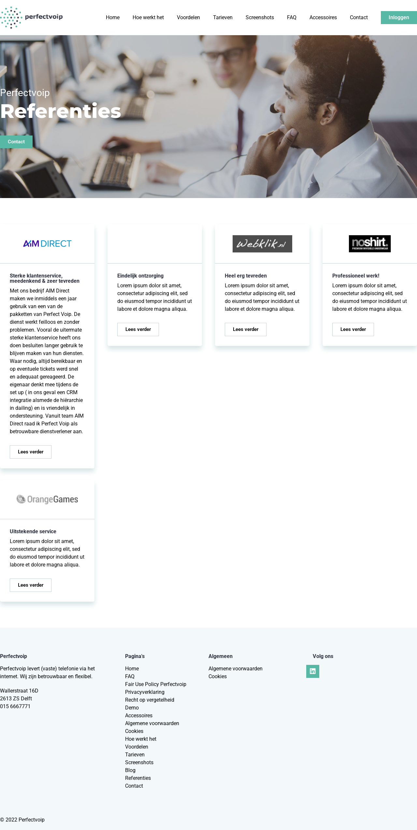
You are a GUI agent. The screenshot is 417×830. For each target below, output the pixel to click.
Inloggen (399, 17)
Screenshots (260, 17)
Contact (359, 17)
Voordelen (188, 17)
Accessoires (323, 17)
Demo (132, 708)
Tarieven (223, 17)
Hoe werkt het (148, 17)
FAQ (291, 17)
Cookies (134, 731)
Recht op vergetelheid (149, 700)
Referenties (138, 778)
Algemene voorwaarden (152, 723)
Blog (130, 770)
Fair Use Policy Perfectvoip (155, 684)
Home (113, 17)
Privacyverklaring (145, 692)
